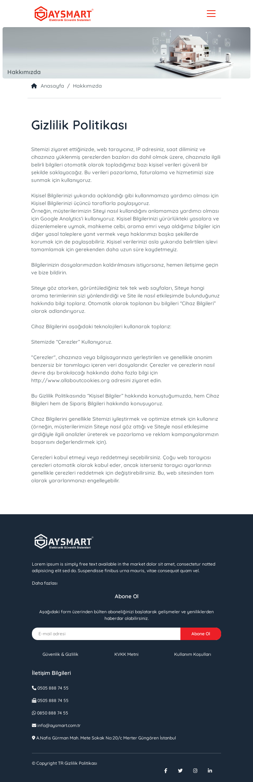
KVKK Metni (126, 654)
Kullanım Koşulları (192, 654)
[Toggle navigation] (211, 14)
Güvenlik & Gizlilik (60, 654)
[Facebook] (170, 770)
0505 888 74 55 (52, 688)
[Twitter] (185, 770)
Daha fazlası (45, 583)
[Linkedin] (214, 770)
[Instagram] (199, 770)
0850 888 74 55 (52, 713)
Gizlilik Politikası (64, 763)
